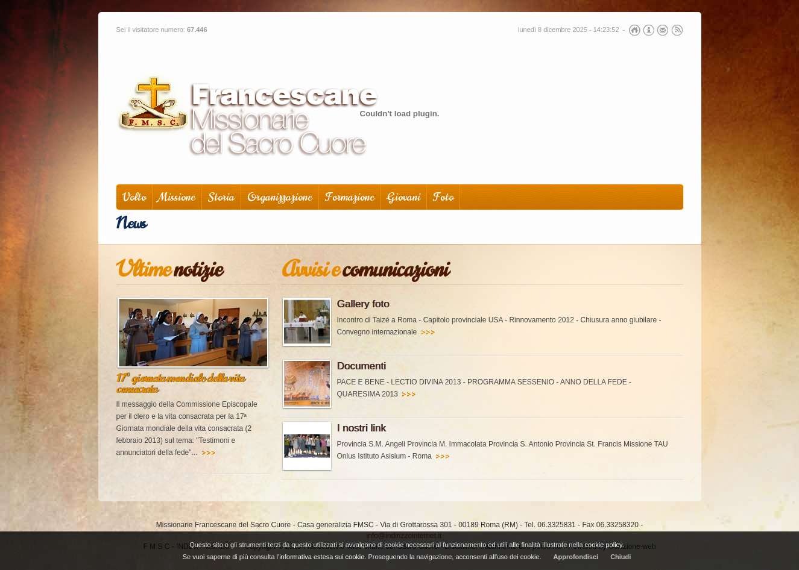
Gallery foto (363, 304)
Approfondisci (576, 556)
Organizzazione (279, 197)
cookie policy (603, 544)
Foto (443, 197)
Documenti (361, 366)
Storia (221, 197)
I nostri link (361, 428)
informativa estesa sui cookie (321, 556)
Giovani (403, 197)
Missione (177, 197)
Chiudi (620, 556)
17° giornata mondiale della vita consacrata (180, 384)
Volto (134, 197)
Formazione (349, 197)
